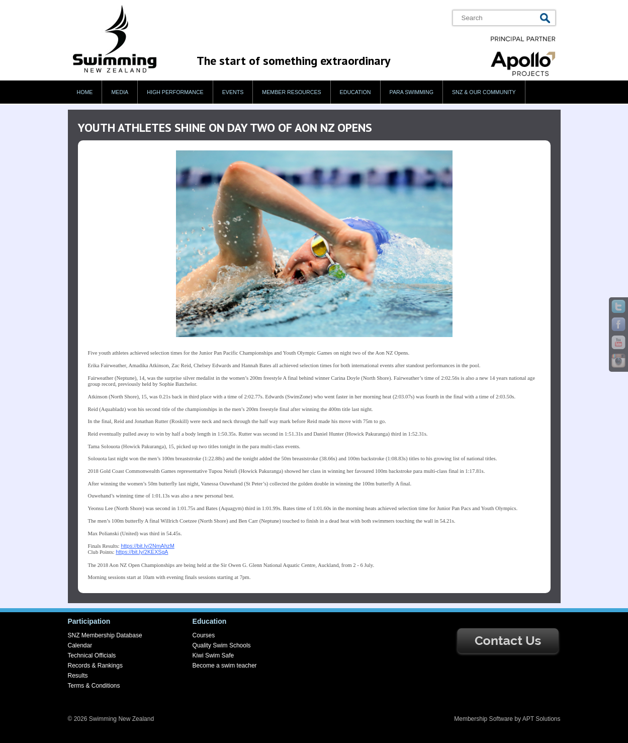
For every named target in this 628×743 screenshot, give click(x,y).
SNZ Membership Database (105, 635)
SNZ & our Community (484, 92)
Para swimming (411, 92)
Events (233, 92)
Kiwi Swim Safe (213, 655)
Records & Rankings (95, 665)
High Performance (175, 92)
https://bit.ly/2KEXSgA (142, 552)
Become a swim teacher (225, 665)
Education (355, 92)
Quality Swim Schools (222, 645)
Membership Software (483, 718)
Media (119, 92)
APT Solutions (541, 718)
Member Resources (291, 92)
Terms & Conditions (94, 685)
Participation (89, 621)
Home (85, 92)
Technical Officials (92, 655)
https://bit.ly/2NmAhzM (147, 546)
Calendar (80, 645)
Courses (204, 635)
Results (78, 675)
